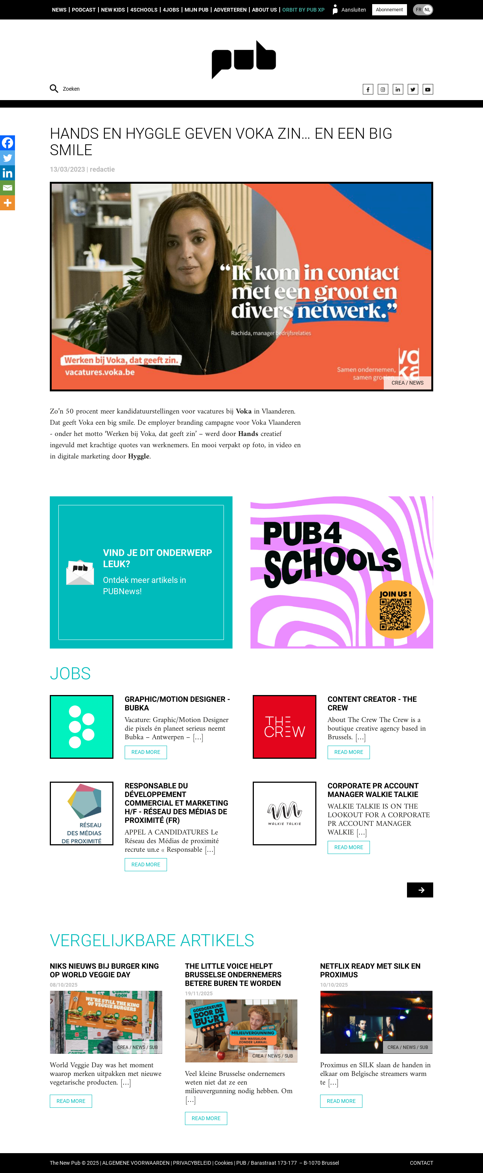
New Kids (113, 9)
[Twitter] (7, 157)
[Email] (7, 187)
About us (264, 9)
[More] (7, 202)
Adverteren (230, 9)
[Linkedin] (7, 172)
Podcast (84, 9)
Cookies (224, 1163)
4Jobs (171, 9)
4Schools (144, 9)
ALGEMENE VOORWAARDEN (136, 1163)
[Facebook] (7, 142)
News (59, 9)
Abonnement (389, 9)
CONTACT (421, 1163)
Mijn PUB (197, 9)
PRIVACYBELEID (192, 1163)
